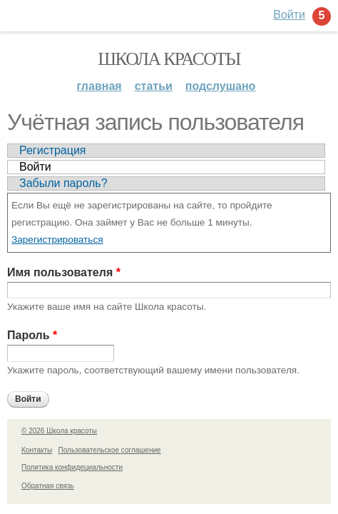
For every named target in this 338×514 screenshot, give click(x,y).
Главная (99, 86)
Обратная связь (47, 486)
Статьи (154, 86)
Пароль (32, 335)
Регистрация (52, 150)
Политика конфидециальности (72, 467)
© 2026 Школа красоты (59, 431)
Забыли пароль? (63, 183)
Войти (35, 167)
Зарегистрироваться (57, 239)
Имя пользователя (64, 272)
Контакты (36, 450)
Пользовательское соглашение (109, 450)
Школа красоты (169, 59)
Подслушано (220, 86)
